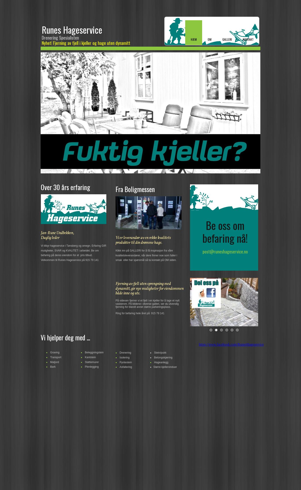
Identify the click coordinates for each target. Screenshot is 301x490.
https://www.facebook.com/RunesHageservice (231, 344)
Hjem (194, 39)
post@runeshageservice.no (225, 251)
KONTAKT (248, 39)
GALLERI (227, 39)
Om (209, 39)
